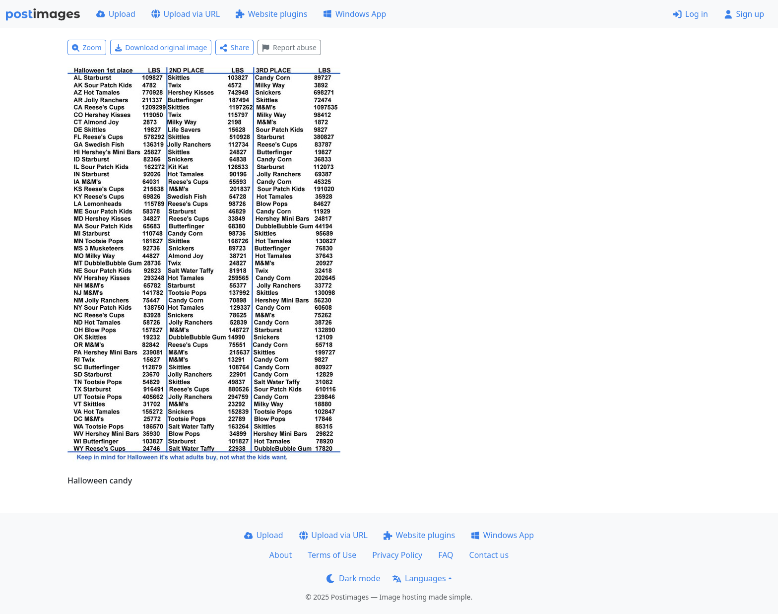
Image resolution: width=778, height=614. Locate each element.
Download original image (161, 47)
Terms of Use (332, 554)
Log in (690, 13)
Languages (419, 578)
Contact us (489, 554)
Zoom (87, 47)
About (280, 554)
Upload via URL (185, 13)
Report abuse (289, 47)
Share (234, 47)
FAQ (445, 554)
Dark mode (353, 578)
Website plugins (271, 13)
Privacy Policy (397, 554)
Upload (115, 13)
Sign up (744, 13)
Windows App (354, 13)
